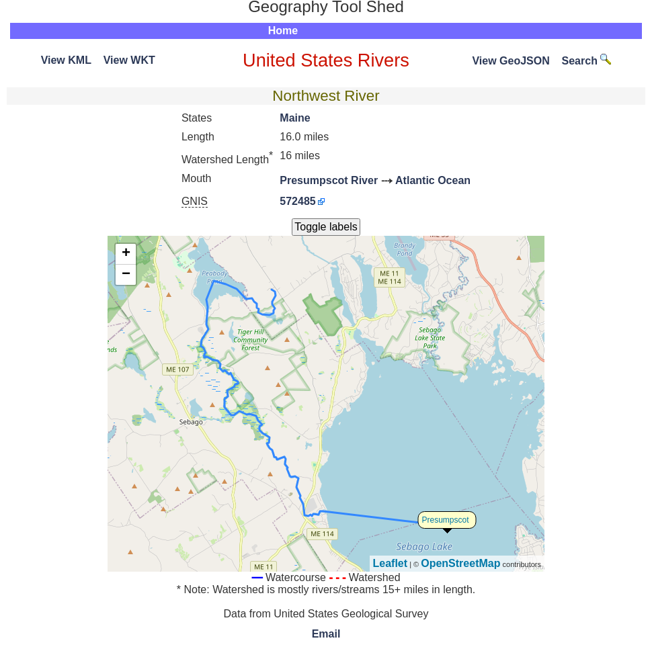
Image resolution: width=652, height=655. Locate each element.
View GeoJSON (510, 61)
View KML (66, 60)
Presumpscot (445, 520)
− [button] (126, 275)
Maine (295, 118)
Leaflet (390, 563)
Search (587, 61)
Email (326, 634)
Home (283, 30)
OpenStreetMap (460, 563)
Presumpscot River (329, 180)
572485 (297, 201)
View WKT (129, 60)
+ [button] (126, 254)
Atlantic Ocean (433, 180)
